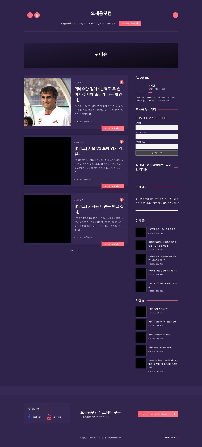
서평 (81, 23)
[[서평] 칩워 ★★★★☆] (141, 311)
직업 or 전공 (141, 133)
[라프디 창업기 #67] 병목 (159, 335)
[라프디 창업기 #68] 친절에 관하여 (163, 322)
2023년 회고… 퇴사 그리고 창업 (161, 229)
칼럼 (100, 23)
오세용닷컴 (101, 13)
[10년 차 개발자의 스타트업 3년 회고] (141, 286)
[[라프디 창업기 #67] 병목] (141, 337)
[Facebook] (30, 15)
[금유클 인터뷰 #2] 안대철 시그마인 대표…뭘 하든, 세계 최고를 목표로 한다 (163, 364)
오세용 (151, 86)
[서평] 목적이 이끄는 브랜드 (160, 347)
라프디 (110, 23)
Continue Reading (113, 128)
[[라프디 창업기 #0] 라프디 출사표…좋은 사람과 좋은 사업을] (141, 245)
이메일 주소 (140, 142)
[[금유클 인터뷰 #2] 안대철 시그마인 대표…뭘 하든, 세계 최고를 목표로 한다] (141, 363)
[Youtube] (37, 15)
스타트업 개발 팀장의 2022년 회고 (162, 271)
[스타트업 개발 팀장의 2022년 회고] (141, 273)
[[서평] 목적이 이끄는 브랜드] (141, 350)
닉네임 (138, 123)
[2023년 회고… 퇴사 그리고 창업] (141, 232)
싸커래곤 (79, 83)
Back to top (171, 437)
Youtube (54, 417)
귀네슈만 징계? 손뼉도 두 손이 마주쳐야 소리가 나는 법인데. (98, 94)
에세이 (91, 23)
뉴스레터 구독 (130, 23)
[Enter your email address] (158, 414)
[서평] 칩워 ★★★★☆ (158, 309)
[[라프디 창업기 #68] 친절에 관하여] (141, 324)
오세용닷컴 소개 (68, 23)
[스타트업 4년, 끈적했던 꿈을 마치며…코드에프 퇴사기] (141, 259)
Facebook (34, 417)
